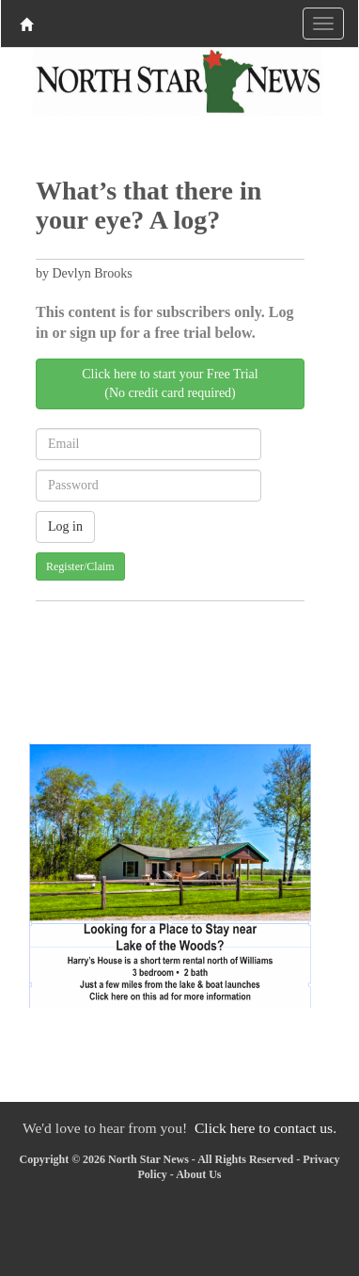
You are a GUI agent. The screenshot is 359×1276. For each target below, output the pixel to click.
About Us (198, 1174)
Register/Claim (80, 566)
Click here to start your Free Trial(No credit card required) (170, 383)
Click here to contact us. (265, 1128)
